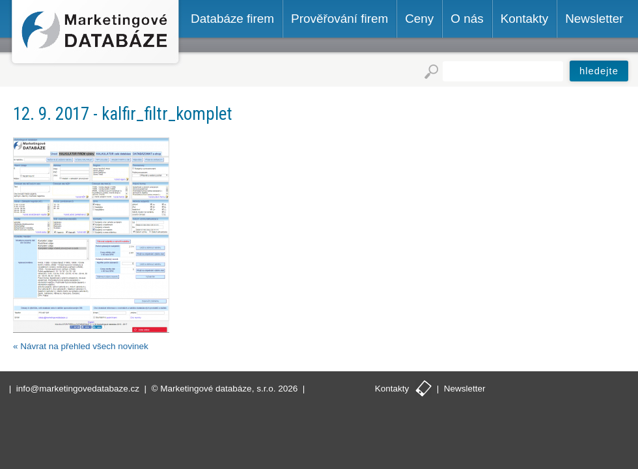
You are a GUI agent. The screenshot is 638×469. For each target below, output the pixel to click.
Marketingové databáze (95, 33)
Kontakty (392, 388)
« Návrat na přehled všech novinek (80, 346)
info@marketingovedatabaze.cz (77, 388)
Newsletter (465, 388)
